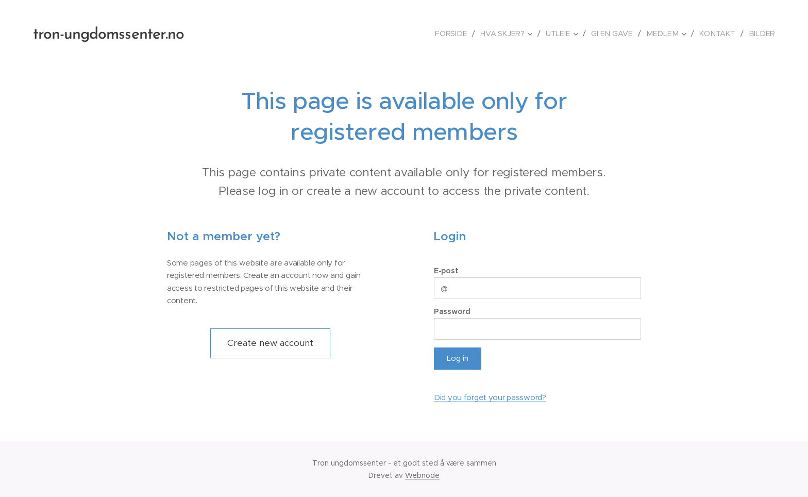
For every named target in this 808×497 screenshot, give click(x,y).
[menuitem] (457, 33)
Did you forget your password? (490, 397)
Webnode (422, 475)
